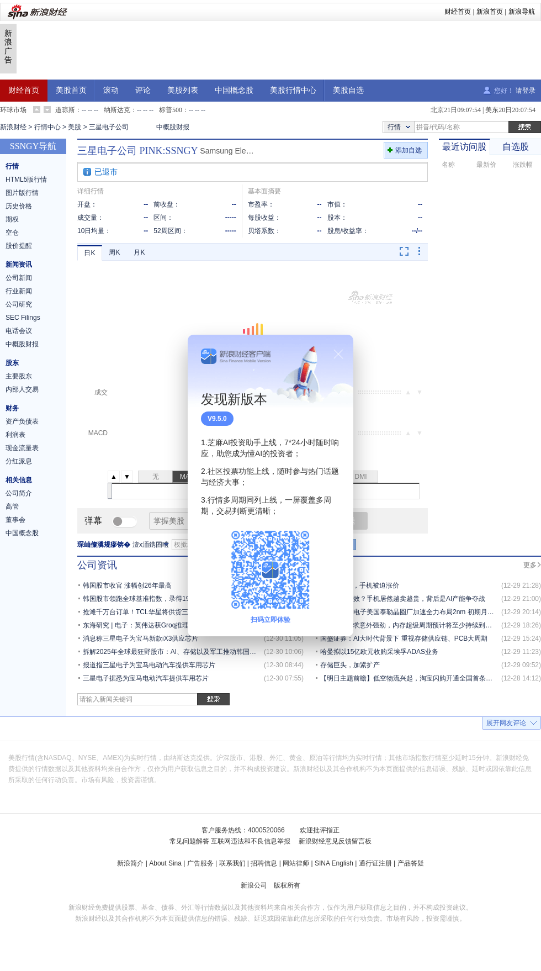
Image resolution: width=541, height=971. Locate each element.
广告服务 (200, 863)
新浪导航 (521, 11)
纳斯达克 (117, 110)
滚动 (111, 90)
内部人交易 (22, 389)
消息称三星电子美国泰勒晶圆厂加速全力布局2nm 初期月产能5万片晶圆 (425, 612)
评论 (143, 90)
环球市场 (13, 110)
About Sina (165, 863)
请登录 (525, 90)
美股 (74, 127)
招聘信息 (264, 863)
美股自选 (348, 90)
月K (139, 252)
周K (114, 252)
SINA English (334, 863)
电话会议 (19, 331)
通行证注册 (375, 863)
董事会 (15, 520)
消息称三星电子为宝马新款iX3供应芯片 (140, 638)
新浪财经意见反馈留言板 (335, 841)
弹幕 (93, 520)
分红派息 (19, 461)
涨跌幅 (523, 164)
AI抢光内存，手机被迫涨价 (359, 585)
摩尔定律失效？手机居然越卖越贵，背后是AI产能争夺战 (402, 599)
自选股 (515, 146)
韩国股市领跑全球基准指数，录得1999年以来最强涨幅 (163, 599)
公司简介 (19, 493)
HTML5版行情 (26, 179)
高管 (12, 506)
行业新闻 (19, 291)
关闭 (338, 354)
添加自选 (408, 150)
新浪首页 (489, 11)
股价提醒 (19, 246)
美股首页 (71, 90)
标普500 (170, 110)
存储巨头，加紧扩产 (350, 665)
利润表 (15, 435)
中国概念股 (234, 90)
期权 (12, 219)
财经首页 (457, 11)
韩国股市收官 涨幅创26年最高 (127, 585)
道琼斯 (65, 110)
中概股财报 (172, 127)
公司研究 (19, 304)
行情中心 (47, 127)
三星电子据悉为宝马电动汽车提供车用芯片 (146, 678)
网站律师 (296, 863)
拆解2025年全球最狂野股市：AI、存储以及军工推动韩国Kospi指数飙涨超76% (197, 652)
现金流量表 (22, 448)
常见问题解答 (189, 841)
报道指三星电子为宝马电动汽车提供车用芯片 (149, 665)
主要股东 (19, 376)
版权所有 (287, 885)
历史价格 (19, 206)
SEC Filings (23, 317)
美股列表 (182, 90)
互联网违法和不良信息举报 (250, 841)
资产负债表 (22, 421)
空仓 (12, 232)
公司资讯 (97, 565)
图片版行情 (22, 193)
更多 (530, 565)
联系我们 (232, 863)
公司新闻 (19, 278)
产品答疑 (410, 863)
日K (89, 253)
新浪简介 (130, 863)
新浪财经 (13, 127)
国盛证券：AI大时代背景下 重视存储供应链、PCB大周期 (403, 638)
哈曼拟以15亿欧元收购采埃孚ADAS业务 (379, 652)
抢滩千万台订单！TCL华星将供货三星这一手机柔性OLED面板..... (179, 612)
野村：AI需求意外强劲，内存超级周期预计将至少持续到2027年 (413, 625)
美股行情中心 (293, 90)
